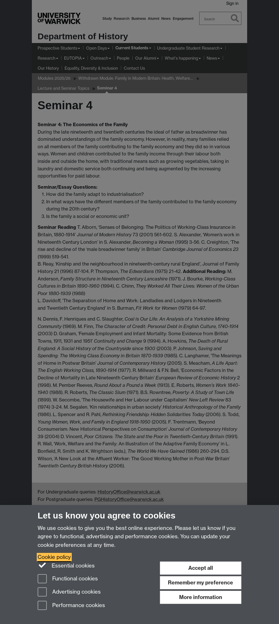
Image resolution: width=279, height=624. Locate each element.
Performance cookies (71, 605)
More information (200, 597)
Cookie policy (54, 557)
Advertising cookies (69, 592)
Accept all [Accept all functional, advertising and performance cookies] (200, 568)
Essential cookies (66, 565)
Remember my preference (200, 582)
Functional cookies (68, 579)
